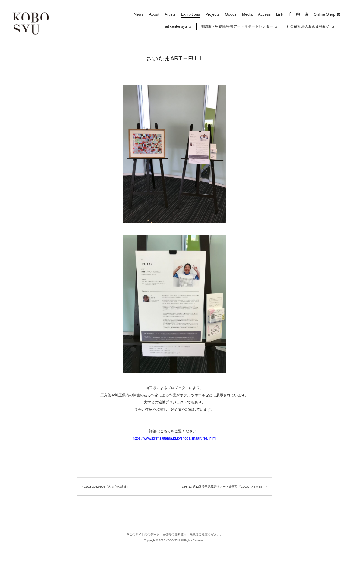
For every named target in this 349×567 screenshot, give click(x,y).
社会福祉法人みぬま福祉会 (311, 26)
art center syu (178, 26)
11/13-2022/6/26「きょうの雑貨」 (106, 486)
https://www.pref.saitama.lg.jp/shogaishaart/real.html (174, 438)
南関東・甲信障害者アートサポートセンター (239, 26)
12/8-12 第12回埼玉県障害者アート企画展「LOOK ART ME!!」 (223, 486)
